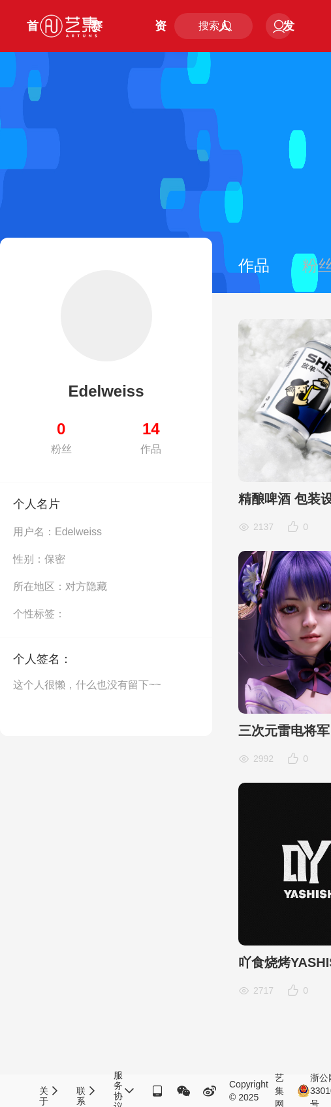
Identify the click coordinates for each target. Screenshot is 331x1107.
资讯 (160, 36)
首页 (33, 36)
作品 (254, 265)
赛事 (96, 36)
